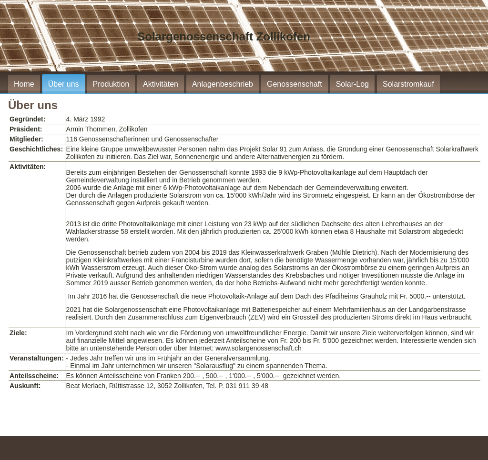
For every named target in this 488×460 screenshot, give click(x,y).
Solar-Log (352, 84)
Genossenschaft (294, 84)
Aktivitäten (160, 84)
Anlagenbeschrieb (222, 84)
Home (24, 84)
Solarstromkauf (408, 84)
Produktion (111, 84)
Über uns (63, 84)
